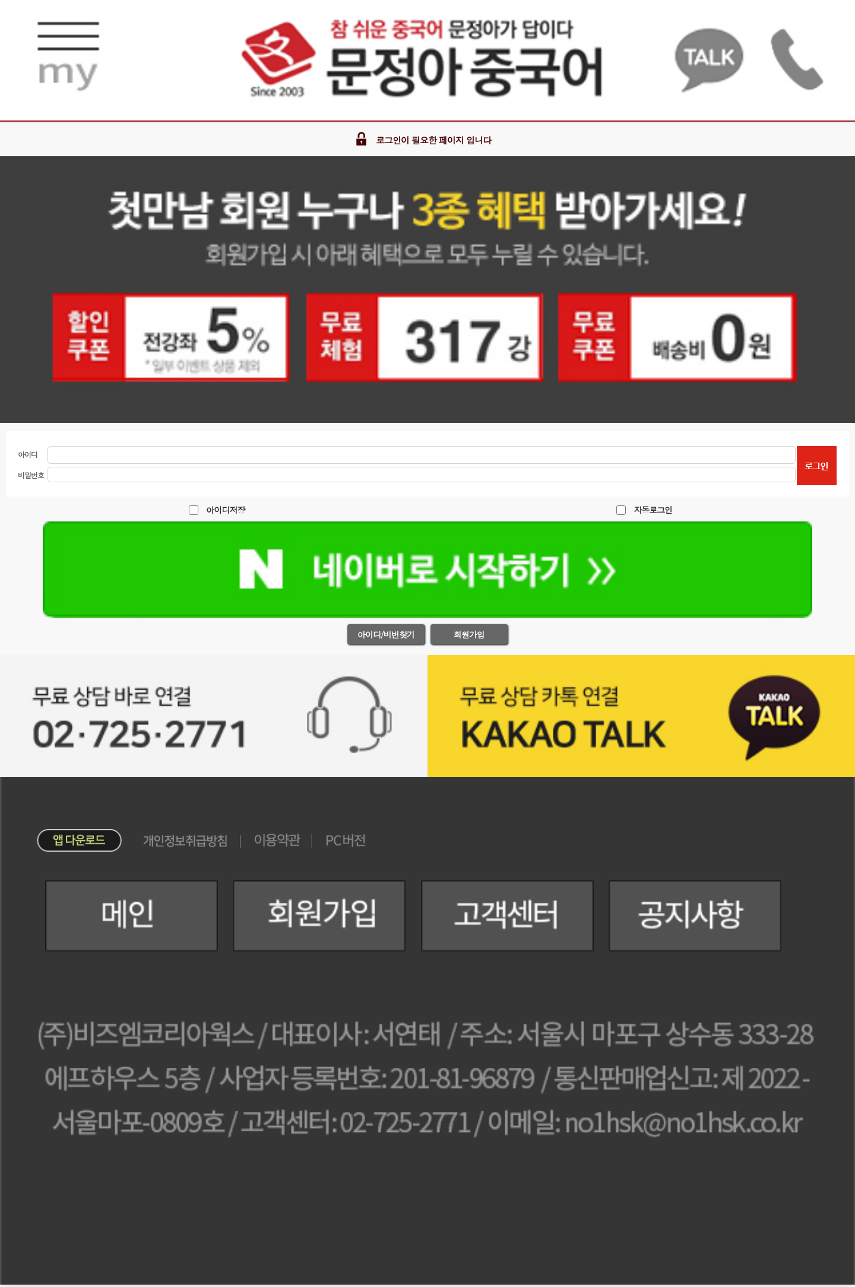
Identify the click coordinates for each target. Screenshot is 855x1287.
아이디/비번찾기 (385, 634)
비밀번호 (31, 475)
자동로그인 (653, 510)
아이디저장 (225, 510)
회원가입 (469, 634)
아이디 (27, 454)
